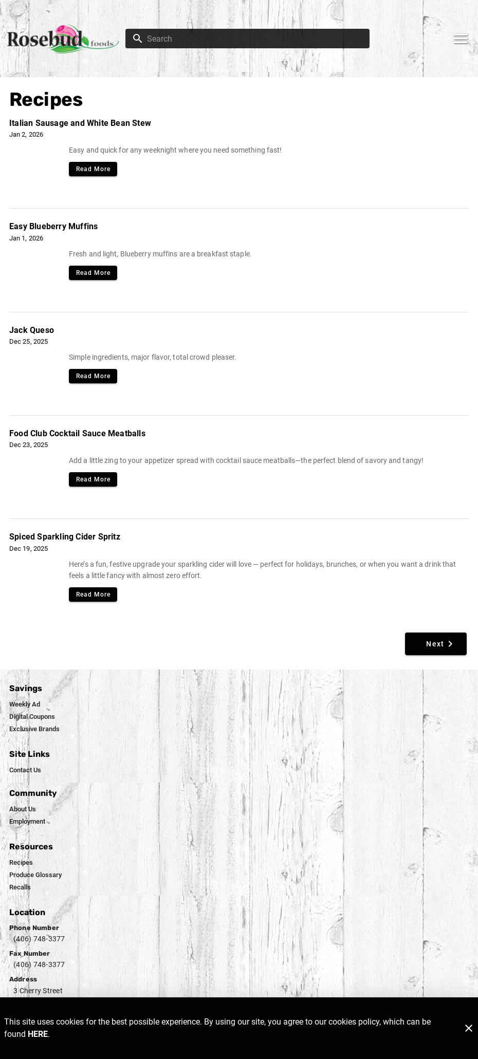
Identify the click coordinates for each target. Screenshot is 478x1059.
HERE (38, 1034)
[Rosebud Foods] (65, 39)
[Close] (468, 1028)
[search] (254, 38)
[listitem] (24, 704)
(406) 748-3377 (39, 939)
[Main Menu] (460, 38)
